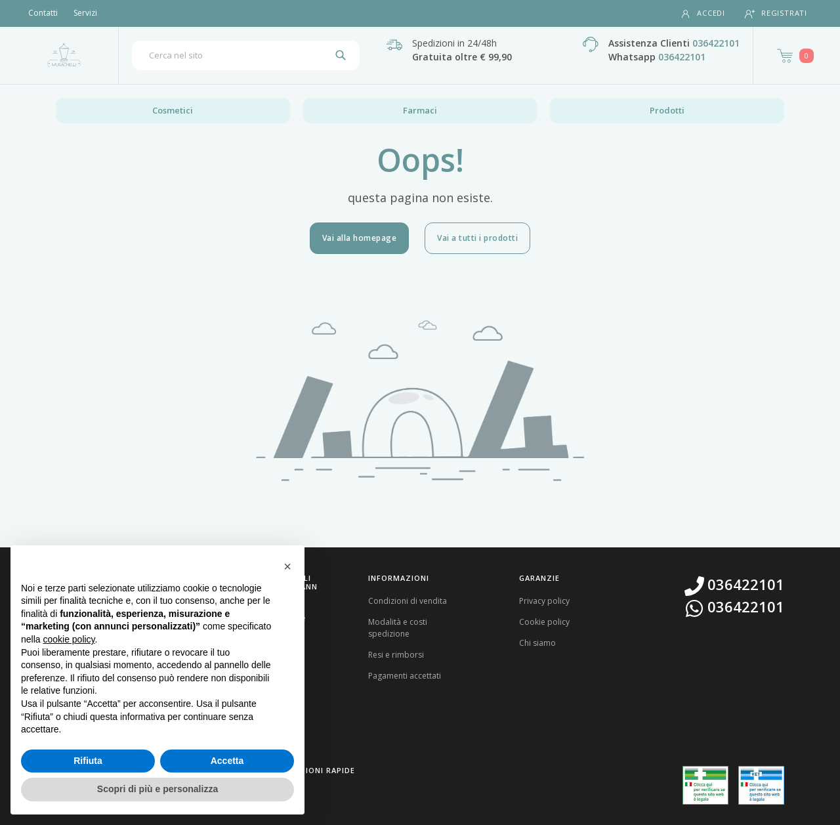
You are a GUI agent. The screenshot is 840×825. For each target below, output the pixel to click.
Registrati (776, 13)
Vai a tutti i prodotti (477, 237)
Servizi (85, 12)
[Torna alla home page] (64, 55)
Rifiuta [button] (88, 760)
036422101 (716, 43)
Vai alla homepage (359, 237)
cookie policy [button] (68, 639)
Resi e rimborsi (396, 654)
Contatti (43, 12)
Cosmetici (172, 110)
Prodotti (667, 110)
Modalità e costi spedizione (397, 627)
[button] (287, 566)
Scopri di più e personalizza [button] (157, 789)
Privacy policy (544, 600)
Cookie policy (544, 621)
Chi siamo (537, 642)
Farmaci (420, 110)
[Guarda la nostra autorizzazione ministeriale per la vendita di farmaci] (705, 785)
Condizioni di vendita (407, 600)
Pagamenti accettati (404, 675)
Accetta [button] (227, 760)
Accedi (703, 13)
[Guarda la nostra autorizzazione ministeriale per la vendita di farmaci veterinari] (761, 785)
